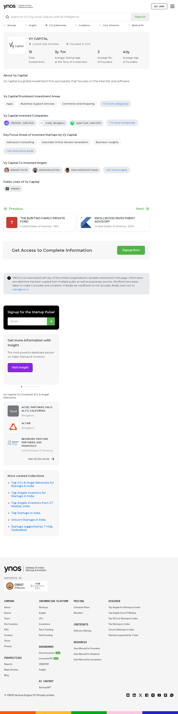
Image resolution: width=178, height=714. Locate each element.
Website (15, 188)
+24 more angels (116, 169)
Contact (8, 635)
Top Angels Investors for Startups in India (28, 494)
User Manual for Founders (87, 648)
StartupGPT (45, 687)
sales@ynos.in (21, 289)
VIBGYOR (44, 664)
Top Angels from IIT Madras (122, 612)
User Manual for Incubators (88, 659)
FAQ (6, 629)
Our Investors (11, 624)
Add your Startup (82, 630)
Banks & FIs (136, 25)
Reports (8, 664)
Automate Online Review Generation (65, 142)
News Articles (11, 669)
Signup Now (131, 250)
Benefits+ (78, 612)
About (7, 607)
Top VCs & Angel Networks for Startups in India (32, 484)
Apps (9, 103)
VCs (41, 618)
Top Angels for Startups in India (124, 607)
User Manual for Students (87, 654)
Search (140, 16)
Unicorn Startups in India (28, 519)
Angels (30, 25)
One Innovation (47, 652)
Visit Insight (20, 367)
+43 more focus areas (19, 151)
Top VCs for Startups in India (122, 618)
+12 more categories (115, 103)
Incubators (82, 25)
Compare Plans (82, 607)
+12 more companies (122, 122)
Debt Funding (46, 635)
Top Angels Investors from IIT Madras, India (32, 504)
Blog (6, 675)
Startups (9, 25)
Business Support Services (38, 103)
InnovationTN (46, 658)
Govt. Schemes (109, 25)
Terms (7, 640)
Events (7, 612)
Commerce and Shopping (78, 103)
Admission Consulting (20, 142)
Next (140, 209)
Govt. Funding (46, 629)
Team (7, 618)
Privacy (8, 646)
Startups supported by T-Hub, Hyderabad (32, 528)
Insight (42, 669)
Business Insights (107, 142)
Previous (16, 209)
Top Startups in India (25, 513)
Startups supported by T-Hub (123, 635)
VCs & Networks (55, 25)
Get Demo (159, 6)
